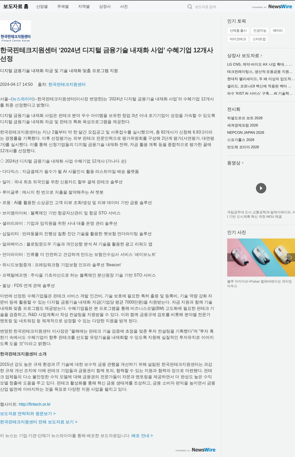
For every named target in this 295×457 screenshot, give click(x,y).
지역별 (84, 6)
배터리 (278, 30)
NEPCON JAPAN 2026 (245, 132)
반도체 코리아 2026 (243, 147)
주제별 (63, 6)
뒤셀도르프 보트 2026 (245, 118)
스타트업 (259, 39)
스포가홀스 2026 (240, 140)
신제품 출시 (238, 30)
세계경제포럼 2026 (242, 125)
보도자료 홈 (15, 6)
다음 (291, 257)
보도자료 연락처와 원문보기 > (28, 413)
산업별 (42, 6)
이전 (231, 257)
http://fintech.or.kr (35, 404)
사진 (124, 6)
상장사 (105, 6)
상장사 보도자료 (243, 55)
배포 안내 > (142, 435)
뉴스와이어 (22, 99)
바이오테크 (238, 39)
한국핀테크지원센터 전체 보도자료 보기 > (38, 422)
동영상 (233, 162)
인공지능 (259, 30)
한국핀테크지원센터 (67, 84)
